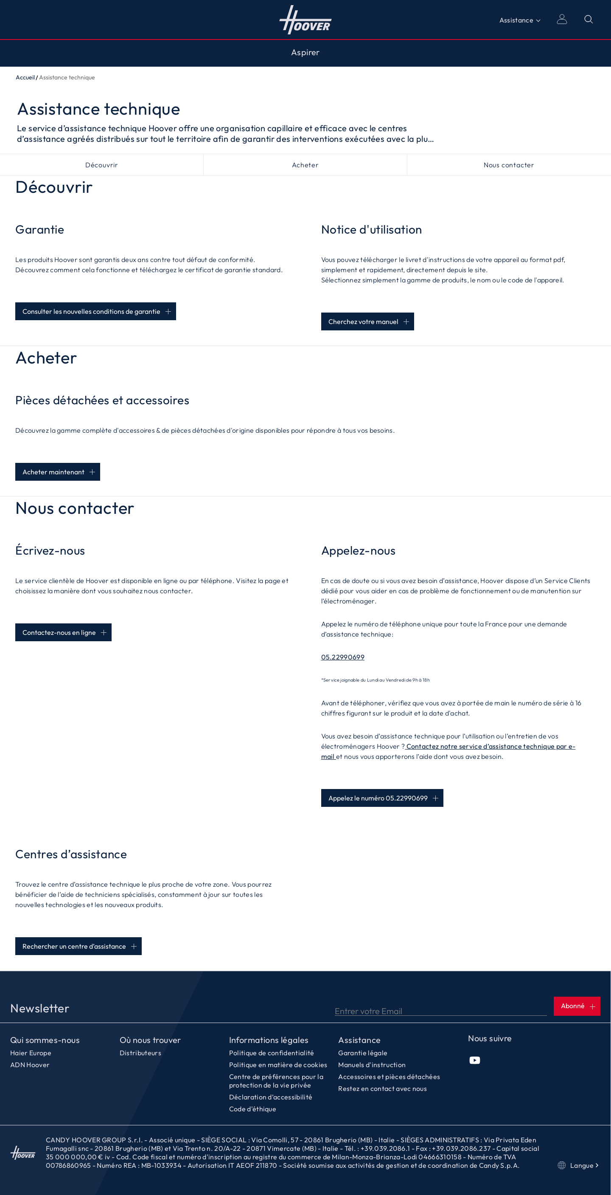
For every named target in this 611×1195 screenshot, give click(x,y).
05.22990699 (343, 657)
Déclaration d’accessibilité (271, 1097)
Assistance (516, 20)
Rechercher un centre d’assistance (74, 946)
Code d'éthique (252, 1109)
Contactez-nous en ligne (59, 632)
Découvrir (101, 165)
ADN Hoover (30, 1064)
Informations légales (269, 1040)
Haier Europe (30, 1052)
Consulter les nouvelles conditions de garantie (91, 311)
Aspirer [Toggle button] (305, 52)
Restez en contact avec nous (382, 1088)
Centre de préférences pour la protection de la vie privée (276, 1080)
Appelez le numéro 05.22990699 (378, 798)
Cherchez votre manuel (363, 321)
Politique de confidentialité (271, 1052)
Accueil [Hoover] (305, 19)
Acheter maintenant (53, 472)
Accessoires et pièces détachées (389, 1076)
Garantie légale (362, 1052)
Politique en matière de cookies (278, 1064)
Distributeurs (140, 1052)
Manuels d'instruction (372, 1064)
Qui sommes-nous (45, 1040)
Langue (579, 1165)
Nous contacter (509, 165)
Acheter (305, 165)
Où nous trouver (150, 1040)
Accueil (25, 77)
